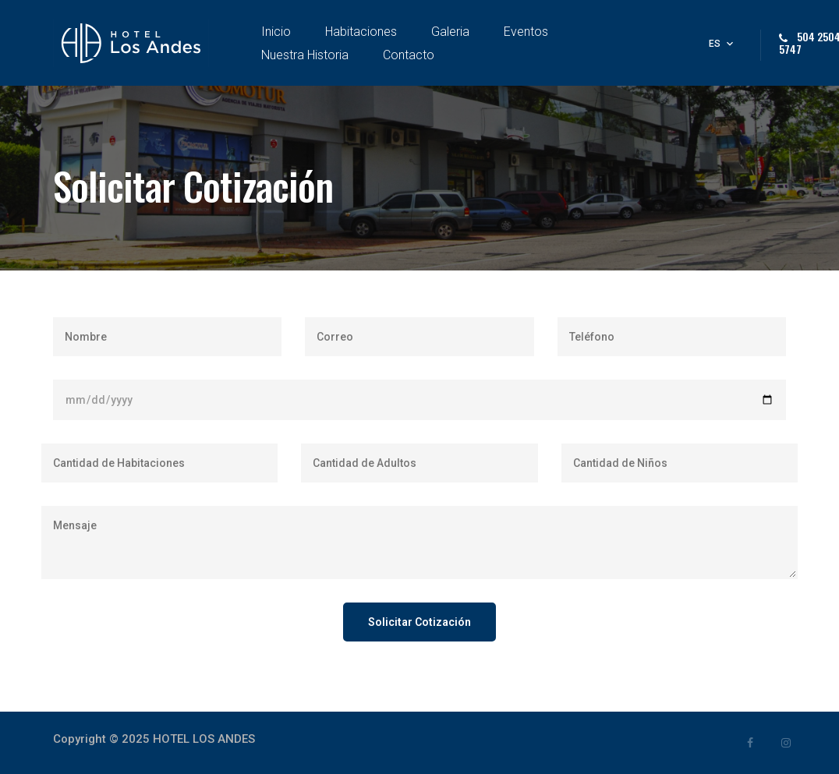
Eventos (526, 31)
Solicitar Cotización (419, 622)
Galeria (450, 31)
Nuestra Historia (305, 55)
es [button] (714, 43)
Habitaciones (361, 31)
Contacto (408, 55)
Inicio (276, 31)
